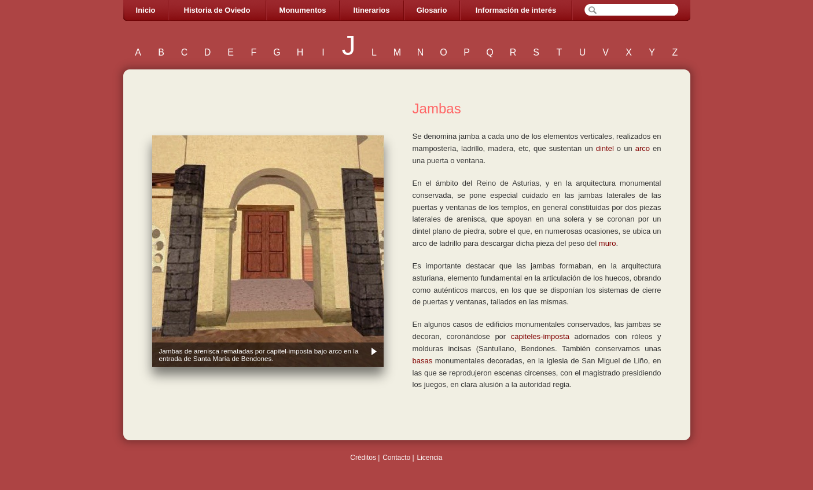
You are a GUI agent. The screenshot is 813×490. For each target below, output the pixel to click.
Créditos (363, 458)
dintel (605, 148)
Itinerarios (372, 10)
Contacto (396, 458)
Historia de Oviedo (217, 10)
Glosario (432, 10)
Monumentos (302, 10)
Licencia (429, 458)
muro (607, 243)
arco (642, 148)
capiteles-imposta (540, 336)
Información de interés (516, 10)
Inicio (146, 10)
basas (423, 360)
